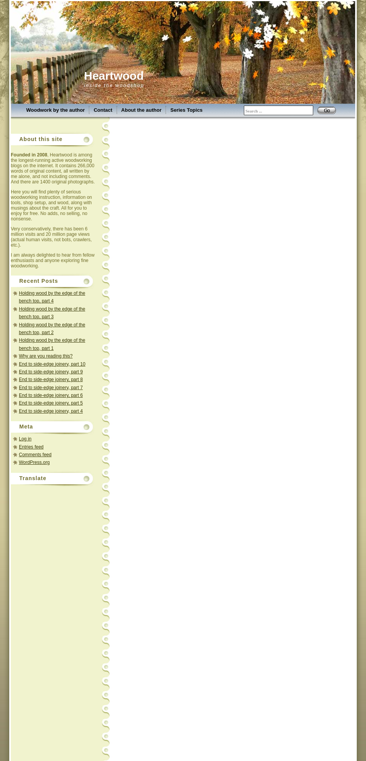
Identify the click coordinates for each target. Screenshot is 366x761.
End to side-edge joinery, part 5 (51, 403)
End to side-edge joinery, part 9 (51, 372)
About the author (141, 110)
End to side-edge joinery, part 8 (51, 379)
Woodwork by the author (55, 110)
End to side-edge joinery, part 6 (51, 395)
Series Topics (186, 110)
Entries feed (31, 447)
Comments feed (35, 454)
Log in (25, 439)
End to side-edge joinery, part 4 (51, 411)
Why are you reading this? (45, 356)
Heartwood (114, 75)
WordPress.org (34, 462)
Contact (103, 110)
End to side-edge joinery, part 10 (52, 364)
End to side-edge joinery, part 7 (51, 387)
